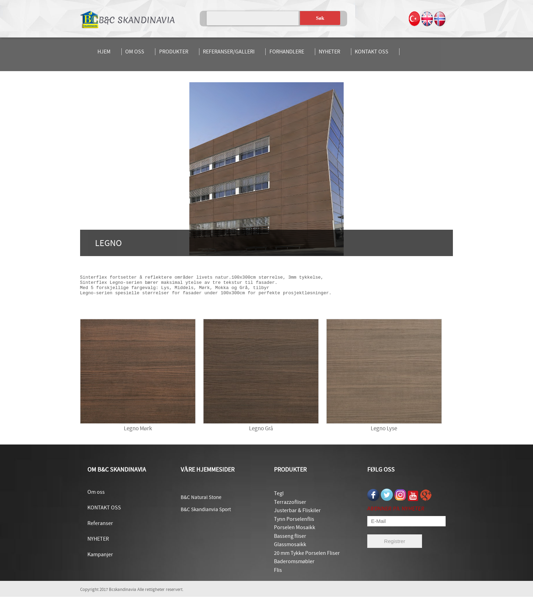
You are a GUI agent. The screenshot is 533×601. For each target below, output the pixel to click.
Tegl (279, 497)
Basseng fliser (290, 540)
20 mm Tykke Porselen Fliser (307, 557)
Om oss (96, 496)
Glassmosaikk (290, 548)
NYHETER (329, 51)
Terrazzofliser (290, 506)
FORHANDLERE (286, 51)
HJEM (104, 51)
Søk (320, 18)
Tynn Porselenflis (294, 523)
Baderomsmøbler (294, 565)
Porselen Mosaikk (294, 531)
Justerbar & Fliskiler (297, 514)
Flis (278, 574)
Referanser (100, 527)
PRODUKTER (173, 51)
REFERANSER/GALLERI (229, 51)
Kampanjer (100, 558)
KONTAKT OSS (371, 51)
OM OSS (134, 51)
